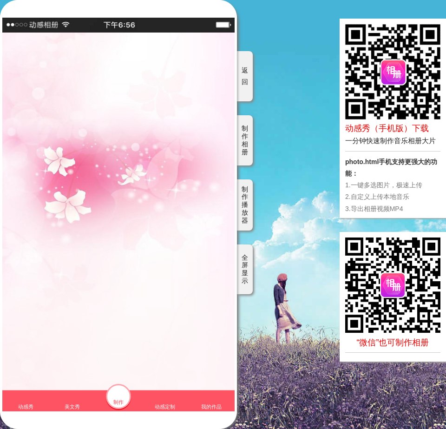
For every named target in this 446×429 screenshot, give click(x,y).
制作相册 (245, 140)
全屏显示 (245, 269)
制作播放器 (245, 204)
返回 (245, 76)
